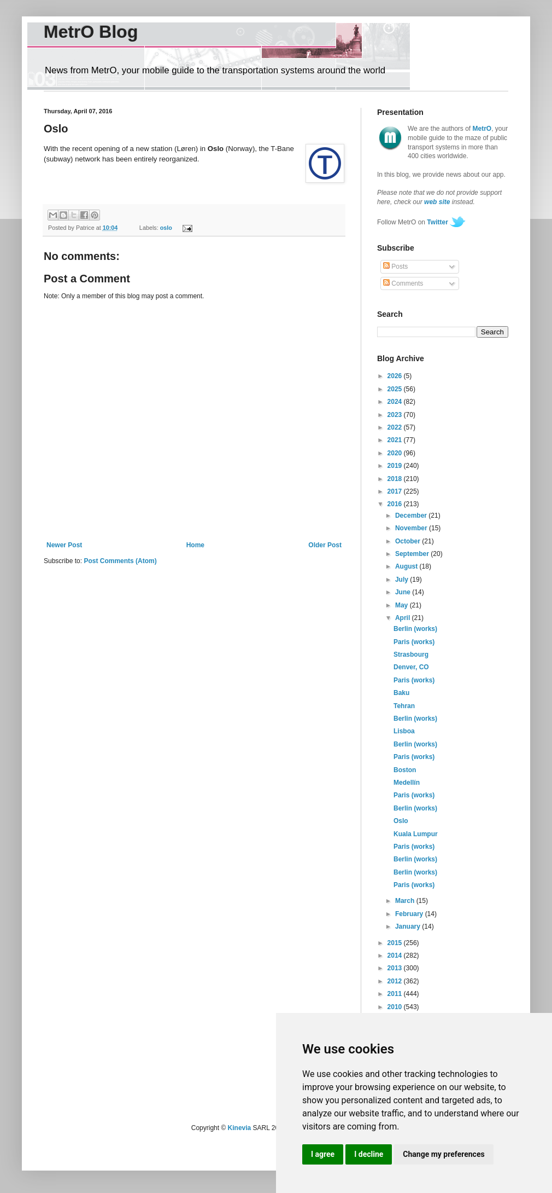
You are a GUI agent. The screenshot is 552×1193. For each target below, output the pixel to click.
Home (195, 545)
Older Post (325, 545)
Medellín (407, 782)
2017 (395, 491)
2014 (395, 955)
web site (437, 202)
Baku (401, 693)
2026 (395, 376)
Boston (405, 770)
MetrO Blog (91, 32)
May (402, 605)
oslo (166, 227)
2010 (395, 1007)
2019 (395, 466)
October (408, 541)
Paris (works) (414, 642)
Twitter (437, 222)
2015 (395, 943)
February (410, 914)
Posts (395, 266)
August (407, 566)
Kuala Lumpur (416, 834)
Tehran (404, 706)
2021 (395, 440)
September (413, 554)
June (403, 592)
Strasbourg (411, 654)
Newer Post (64, 545)
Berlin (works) (415, 629)
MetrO (482, 128)
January (408, 926)
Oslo (401, 821)
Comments (403, 283)
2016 (395, 504)
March (405, 901)
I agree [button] (322, 1154)
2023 (395, 415)
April (403, 618)
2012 (395, 981)
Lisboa (404, 731)
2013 (395, 968)
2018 (395, 479)
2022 (395, 427)
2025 (395, 389)
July (402, 579)
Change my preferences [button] (443, 1154)
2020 (395, 453)
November (412, 528)
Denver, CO (411, 667)
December (411, 515)
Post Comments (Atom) (120, 561)
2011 (395, 994)
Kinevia (239, 1128)
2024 (395, 402)
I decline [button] (368, 1154)
